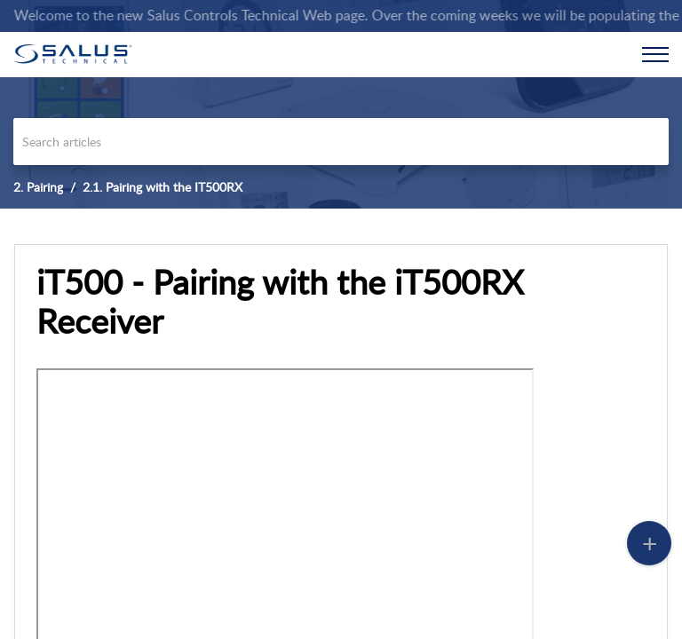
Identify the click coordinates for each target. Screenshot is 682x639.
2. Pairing (38, 186)
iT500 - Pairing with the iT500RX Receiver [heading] (280, 302)
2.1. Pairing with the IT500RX (162, 186)
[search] (341, 141)
